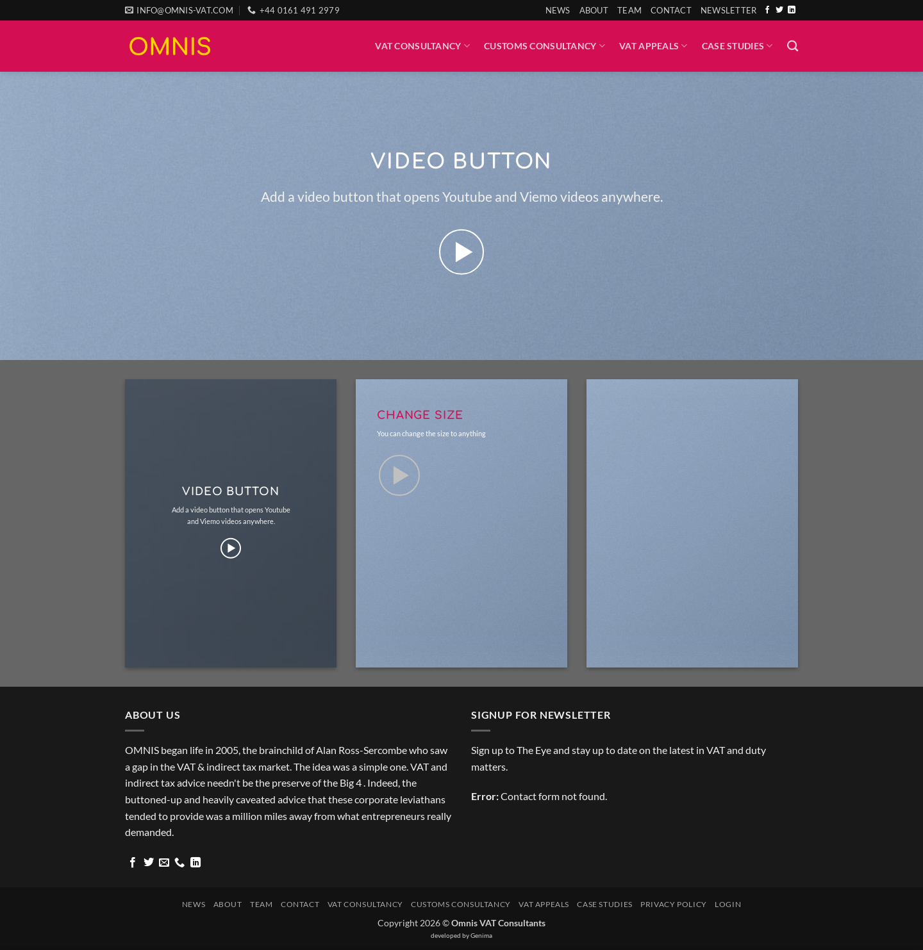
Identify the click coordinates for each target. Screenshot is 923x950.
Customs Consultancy (544, 46)
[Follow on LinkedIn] (791, 10)
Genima (481, 935)
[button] (729, 10)
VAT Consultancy (422, 46)
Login (728, 904)
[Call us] (179, 863)
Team (629, 10)
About (593, 10)
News (557, 10)
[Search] (792, 46)
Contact (671, 10)
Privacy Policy (673, 904)
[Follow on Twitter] (779, 10)
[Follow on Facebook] (767, 10)
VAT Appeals (653, 46)
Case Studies (737, 46)
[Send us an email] (164, 863)
